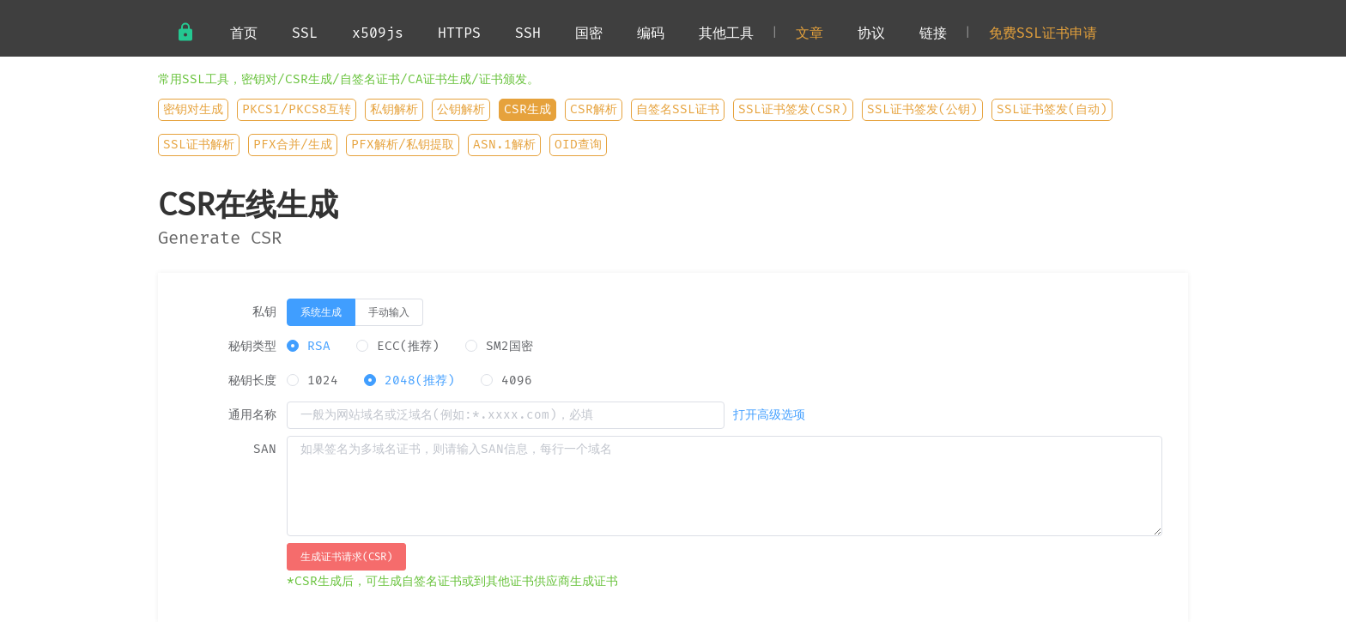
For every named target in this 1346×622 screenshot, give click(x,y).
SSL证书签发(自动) (1052, 110)
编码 (650, 33)
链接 (933, 33)
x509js (377, 33)
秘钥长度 (252, 381)
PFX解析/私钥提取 (402, 145)
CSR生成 (527, 110)
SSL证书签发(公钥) (922, 110)
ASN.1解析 (504, 145)
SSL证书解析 (198, 145)
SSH (528, 33)
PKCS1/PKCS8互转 (296, 110)
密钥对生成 (193, 110)
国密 (589, 33)
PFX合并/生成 (292, 145)
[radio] (321, 312)
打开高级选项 (769, 415)
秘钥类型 (252, 347)
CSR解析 (593, 110)
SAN (264, 450)
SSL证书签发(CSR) (793, 110)
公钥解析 (461, 110)
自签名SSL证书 (677, 110)
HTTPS (459, 33)
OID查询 (578, 145)
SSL (305, 33)
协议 (871, 33)
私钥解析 (394, 110)
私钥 (264, 312)
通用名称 (252, 415)
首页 (244, 33)
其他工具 (726, 33)
